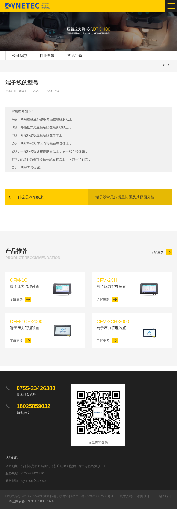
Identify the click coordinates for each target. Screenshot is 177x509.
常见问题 (74, 56)
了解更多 (157, 252)
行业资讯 (47, 56)
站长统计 (165, 496)
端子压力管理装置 (28, 283)
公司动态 (19, 56)
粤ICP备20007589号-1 (97, 496)
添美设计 (143, 496)
